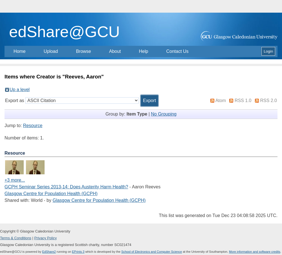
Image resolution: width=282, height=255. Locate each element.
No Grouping (164, 114)
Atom (220, 100)
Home (20, 51)
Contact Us (177, 51)
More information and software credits (254, 251)
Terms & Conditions (15, 238)
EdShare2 (49, 251)
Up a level (20, 89)
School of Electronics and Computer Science (151, 251)
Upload (51, 51)
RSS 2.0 (268, 100)
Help (143, 51)
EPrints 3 (78, 251)
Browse (83, 51)
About (115, 51)
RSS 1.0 (243, 100)
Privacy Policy (45, 238)
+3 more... (15, 180)
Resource (32, 125)
